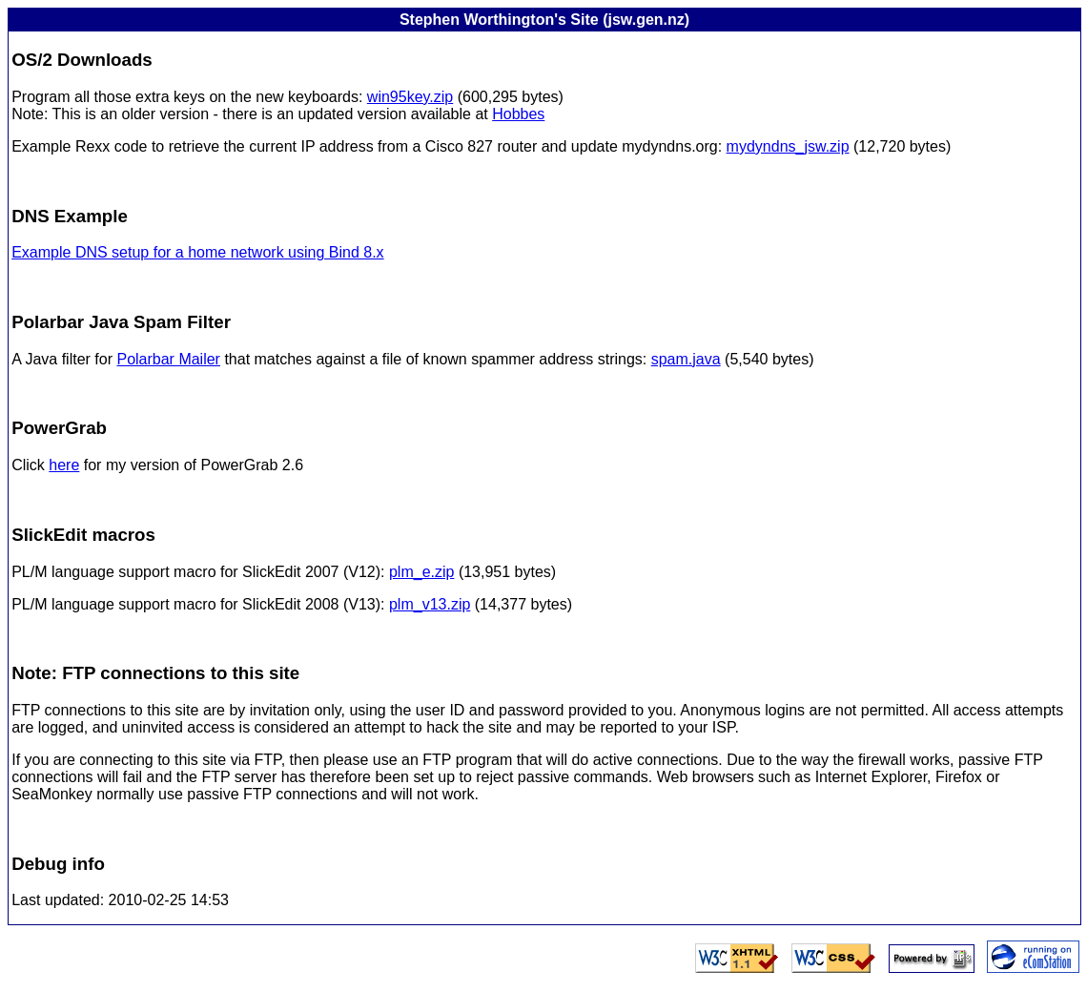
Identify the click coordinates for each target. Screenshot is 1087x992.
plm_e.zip (421, 572)
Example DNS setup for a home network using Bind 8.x (197, 252)
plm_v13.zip (429, 604)
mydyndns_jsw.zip (788, 146)
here (64, 465)
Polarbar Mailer (167, 359)
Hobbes (518, 114)
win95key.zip (410, 97)
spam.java (686, 359)
